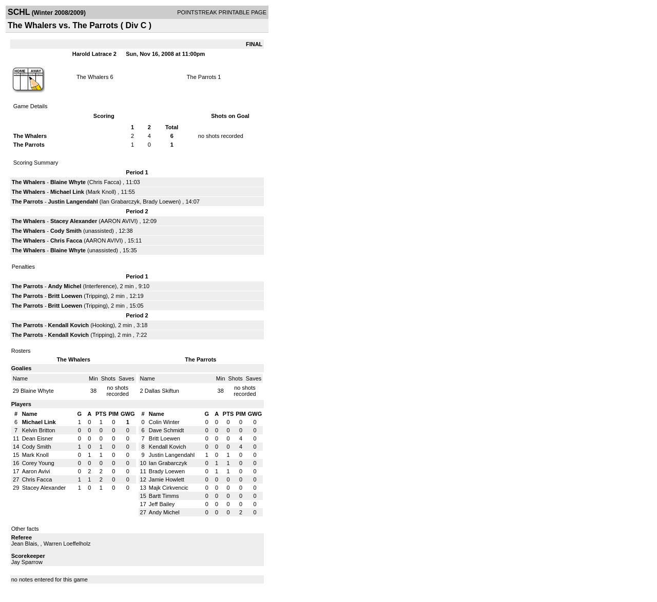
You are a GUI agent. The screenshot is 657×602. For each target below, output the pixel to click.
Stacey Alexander (73, 221)
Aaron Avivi (36, 471)
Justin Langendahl (73, 201)
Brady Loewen (161, 201)
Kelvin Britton (38, 430)
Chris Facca (104, 182)
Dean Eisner (37, 438)
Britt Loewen (65, 296)
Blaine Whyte (68, 182)
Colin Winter (164, 422)
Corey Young (38, 463)
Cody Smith (66, 231)
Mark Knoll (101, 192)
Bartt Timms (164, 496)
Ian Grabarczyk (121, 201)
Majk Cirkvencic (168, 488)
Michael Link (67, 192)
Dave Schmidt (166, 430)
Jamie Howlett (166, 479)
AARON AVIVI (118, 221)
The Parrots (201, 77)
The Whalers (92, 77)
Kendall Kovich (68, 325)
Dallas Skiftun (162, 391)
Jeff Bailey (162, 504)
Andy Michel (65, 286)
